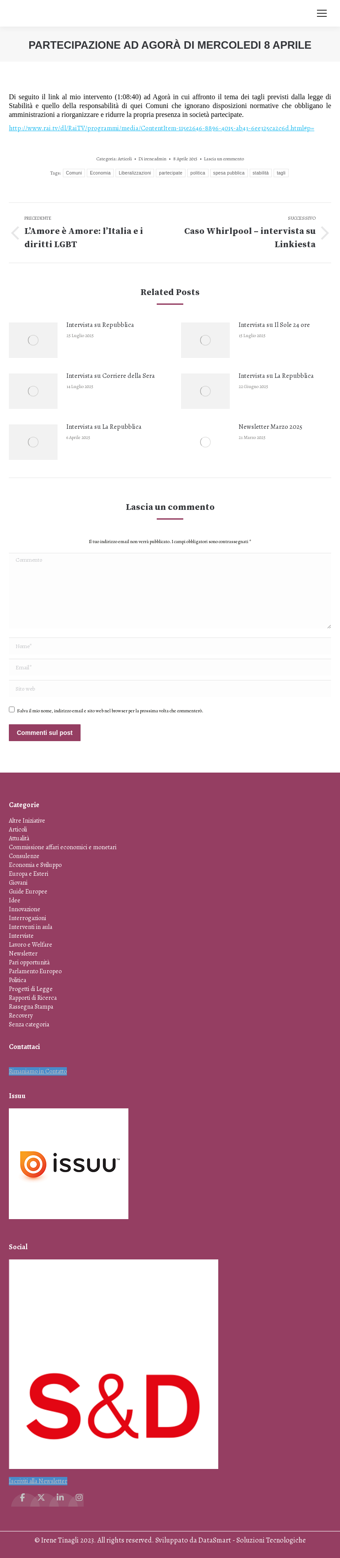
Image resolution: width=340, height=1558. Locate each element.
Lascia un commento (224, 158)
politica (197, 173)
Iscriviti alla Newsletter (38, 1481)
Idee (14, 900)
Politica (17, 980)
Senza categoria (29, 1024)
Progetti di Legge (31, 989)
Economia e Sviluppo (35, 865)
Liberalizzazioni (135, 173)
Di (152, 158)
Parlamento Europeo (35, 971)
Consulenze (24, 856)
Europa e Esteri (28, 873)
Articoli (125, 158)
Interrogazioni (27, 918)
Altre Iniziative (27, 820)
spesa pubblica (229, 173)
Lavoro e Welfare (30, 944)
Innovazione (24, 909)
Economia (100, 173)
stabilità (261, 173)
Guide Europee (28, 891)
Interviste (21, 935)
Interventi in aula (30, 927)
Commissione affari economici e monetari (62, 847)
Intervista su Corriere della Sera (110, 375)
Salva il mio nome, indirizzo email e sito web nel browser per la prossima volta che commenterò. (110, 710)
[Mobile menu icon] (322, 13)
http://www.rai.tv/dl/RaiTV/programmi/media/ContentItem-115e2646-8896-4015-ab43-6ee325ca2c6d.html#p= (161, 128)
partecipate (170, 173)
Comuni (74, 173)
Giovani (18, 882)
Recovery (21, 1015)
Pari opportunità (29, 962)
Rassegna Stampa (31, 1006)
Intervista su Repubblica (100, 324)
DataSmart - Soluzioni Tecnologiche (252, 1540)
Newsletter (23, 953)
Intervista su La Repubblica (276, 375)
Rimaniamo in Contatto (38, 1071)
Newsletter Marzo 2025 (270, 426)
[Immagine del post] (33, 340)
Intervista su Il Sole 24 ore (274, 324)
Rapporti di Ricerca (33, 998)
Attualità (19, 838)
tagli (281, 173)
